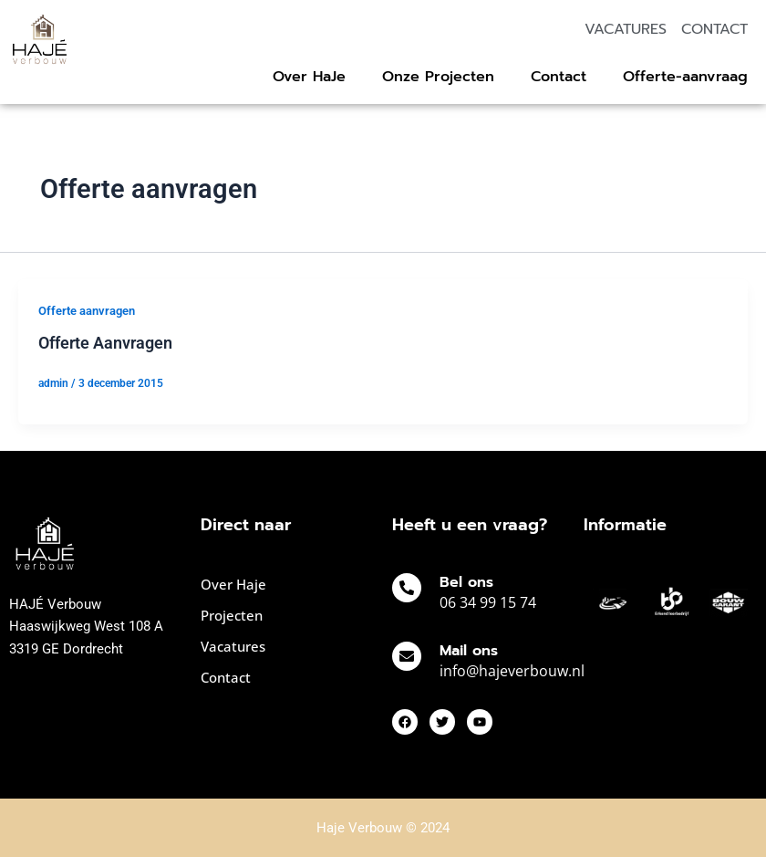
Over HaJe (309, 77)
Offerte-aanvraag (685, 77)
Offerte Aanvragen (105, 342)
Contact (558, 77)
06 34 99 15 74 (488, 602)
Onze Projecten (438, 77)
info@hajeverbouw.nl (512, 671)
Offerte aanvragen (86, 311)
